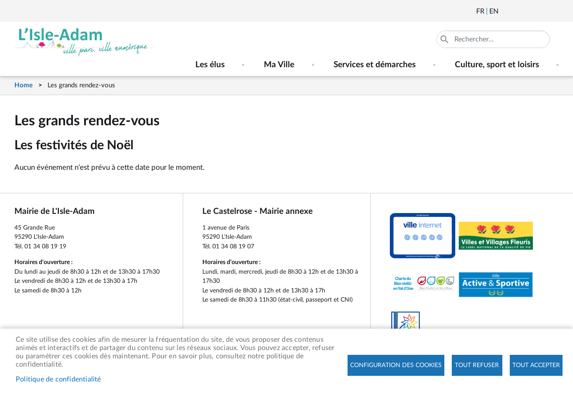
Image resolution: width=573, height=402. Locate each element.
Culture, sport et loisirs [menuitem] (497, 65)
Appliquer (445, 39)
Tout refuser (477, 365)
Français (480, 11)
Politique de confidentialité (58, 379)
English (493, 11)
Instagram (553, 11)
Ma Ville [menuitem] (279, 65)
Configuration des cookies (396, 365)
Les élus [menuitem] (210, 65)
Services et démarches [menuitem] (375, 65)
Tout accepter (536, 365)
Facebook (529, 11)
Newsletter (506, 11)
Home (23, 85)
